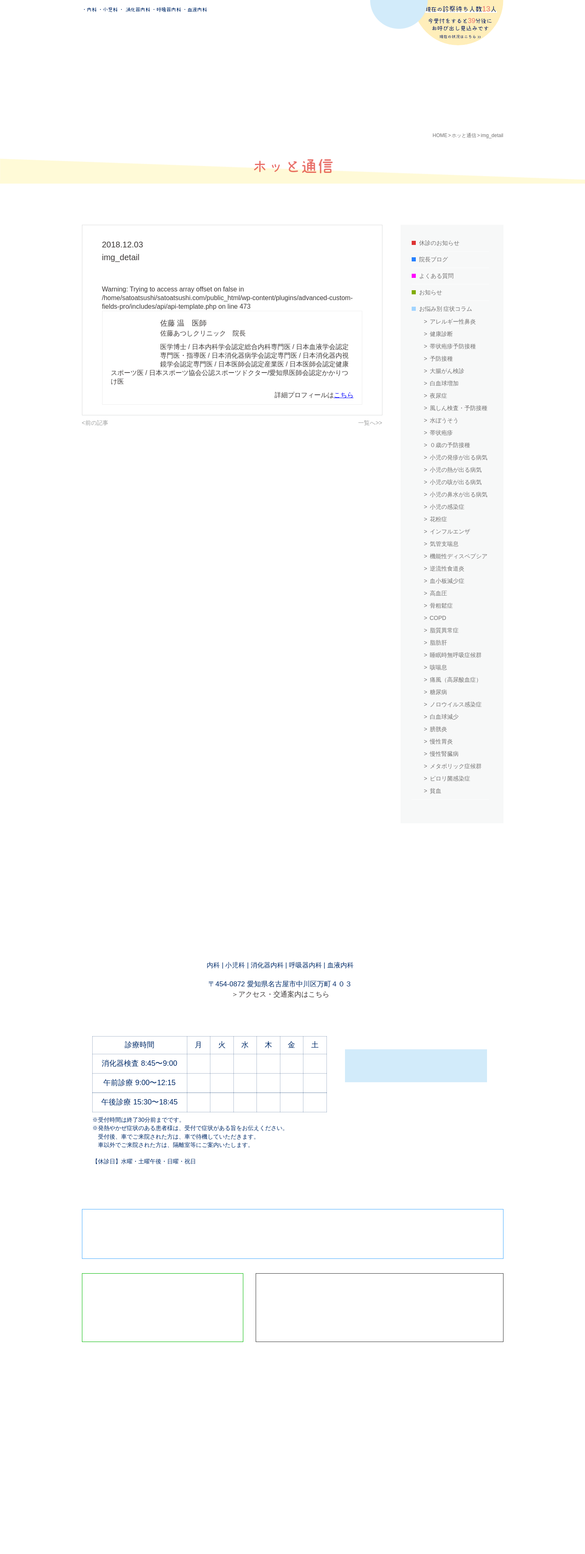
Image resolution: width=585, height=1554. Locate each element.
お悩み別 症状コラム (446, 308)
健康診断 (441, 334)
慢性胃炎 (441, 741)
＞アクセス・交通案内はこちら (280, 994)
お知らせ (430, 292)
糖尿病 (438, 692)
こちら (344, 394)
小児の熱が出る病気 (456, 469)
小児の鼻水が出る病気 (458, 494)
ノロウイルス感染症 (456, 704)
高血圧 (438, 593)
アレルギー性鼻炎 (453, 321)
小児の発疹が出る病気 (458, 457)
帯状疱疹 (441, 432)
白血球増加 (444, 383)
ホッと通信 (464, 135)
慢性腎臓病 (444, 753)
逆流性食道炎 (447, 568)
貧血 (435, 790)
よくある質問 (436, 276)
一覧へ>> (370, 422)
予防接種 (441, 358)
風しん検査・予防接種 (458, 408)
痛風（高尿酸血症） (456, 679)
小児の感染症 (447, 506)
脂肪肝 (438, 642)
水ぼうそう (444, 420)
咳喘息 (438, 667)
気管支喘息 (444, 544)
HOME (440, 135)
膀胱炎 (438, 729)
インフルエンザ (450, 531)
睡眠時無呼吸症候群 (456, 655)
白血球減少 (444, 716)
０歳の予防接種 (450, 445)
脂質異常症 (444, 630)
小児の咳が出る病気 (456, 482)
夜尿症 (438, 395)
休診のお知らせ (439, 243)
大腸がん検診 (447, 371)
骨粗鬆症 (441, 605)
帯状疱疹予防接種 (453, 346)
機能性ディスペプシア (458, 556)
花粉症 (438, 519)
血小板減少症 (447, 581)
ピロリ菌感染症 (450, 778)
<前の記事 (95, 422)
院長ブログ (433, 259)
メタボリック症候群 (456, 766)
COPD (438, 618)
